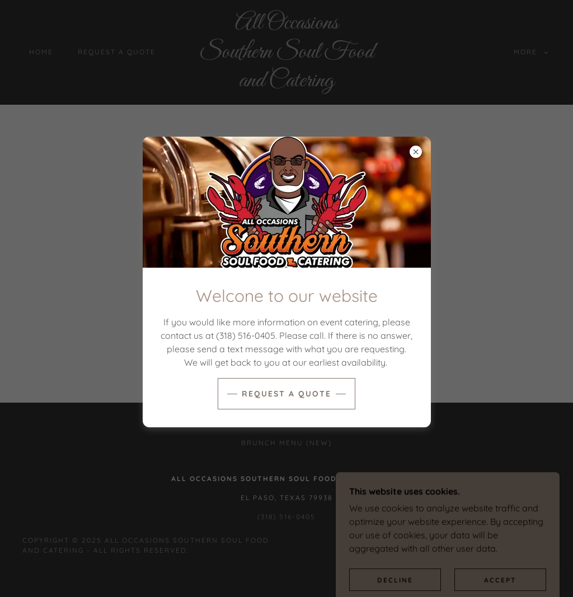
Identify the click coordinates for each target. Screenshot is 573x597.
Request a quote (286, 394)
